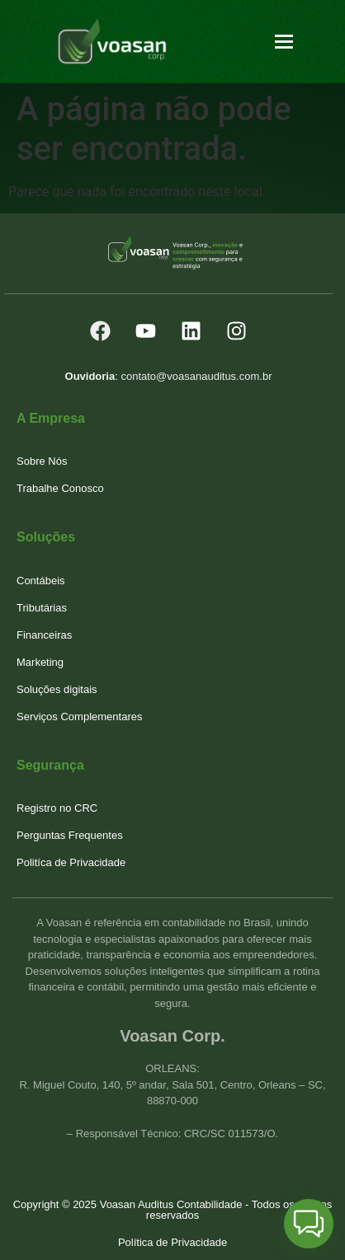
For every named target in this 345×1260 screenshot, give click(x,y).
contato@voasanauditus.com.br (196, 376)
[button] (308, 1223)
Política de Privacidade (172, 1242)
